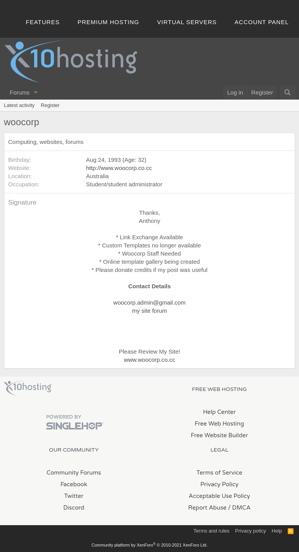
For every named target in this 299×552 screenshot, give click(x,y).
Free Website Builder (219, 435)
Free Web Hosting (219, 423)
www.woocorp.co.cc (149, 359)
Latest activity (19, 105)
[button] (35, 92)
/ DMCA (239, 507)
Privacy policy (250, 531)
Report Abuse (207, 507)
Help (277, 531)
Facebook (73, 484)
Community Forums (74, 472)
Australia (97, 176)
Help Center (219, 411)
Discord (73, 507)
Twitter (73, 495)
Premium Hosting (108, 22)
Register (50, 105)
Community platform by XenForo (149, 545)
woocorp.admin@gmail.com (149, 302)
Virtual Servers (187, 22)
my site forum (149, 310)
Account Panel (262, 22)
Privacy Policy (219, 484)
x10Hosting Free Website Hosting (27, 388)
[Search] (287, 92)
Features (43, 22)
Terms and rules (211, 531)
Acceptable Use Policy (219, 495)
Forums (20, 92)
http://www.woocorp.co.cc (119, 168)
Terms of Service (220, 472)
